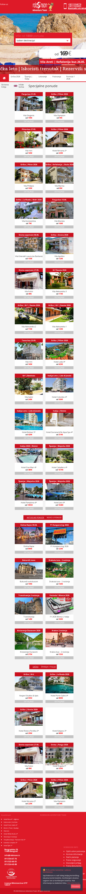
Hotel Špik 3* (8, 846)
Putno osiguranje (73, 860)
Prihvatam (76, 886)
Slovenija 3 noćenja (10, 837)
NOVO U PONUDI (54, 517)
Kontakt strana (77, 8)
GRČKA (35, 667)
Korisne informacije (74, 854)
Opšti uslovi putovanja (75, 851)
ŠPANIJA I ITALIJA (48, 667)
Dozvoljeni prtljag (73, 863)
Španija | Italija (28, 77)
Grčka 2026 (15, 76)
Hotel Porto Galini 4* (10, 825)
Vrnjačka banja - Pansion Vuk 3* (14, 840)
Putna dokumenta (73, 866)
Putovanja (56, 76)
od (63, 54)
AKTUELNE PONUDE (35, 517)
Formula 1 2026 (70, 77)
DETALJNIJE (29, 121)
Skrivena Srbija (5, 85)
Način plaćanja (72, 857)
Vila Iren (6, 831)
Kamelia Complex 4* (10, 843)
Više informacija (73, 883)
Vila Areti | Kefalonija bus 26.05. (62, 62)
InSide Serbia (21, 85)
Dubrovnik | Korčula (10, 822)
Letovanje (43, 76)
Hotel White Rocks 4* (11, 834)
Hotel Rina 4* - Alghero (11, 819)
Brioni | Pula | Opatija (11, 828)
